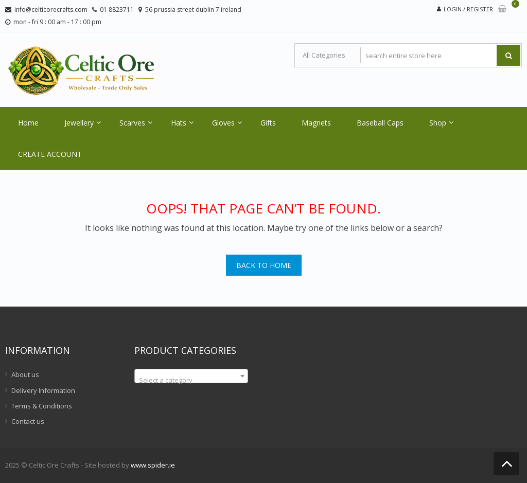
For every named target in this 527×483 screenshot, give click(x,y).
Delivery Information (43, 390)
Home (28, 123)
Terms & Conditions (41, 405)
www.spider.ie (153, 465)
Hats (178, 123)
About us (25, 374)
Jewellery (79, 123)
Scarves (132, 123)
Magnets (316, 123)
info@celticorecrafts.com (50, 9)
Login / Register (468, 9)
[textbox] (191, 379)
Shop (437, 123)
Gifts (268, 123)
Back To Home (263, 265)
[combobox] (191, 376)
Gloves (223, 123)
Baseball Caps (380, 123)
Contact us (27, 421)
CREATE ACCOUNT (50, 154)
